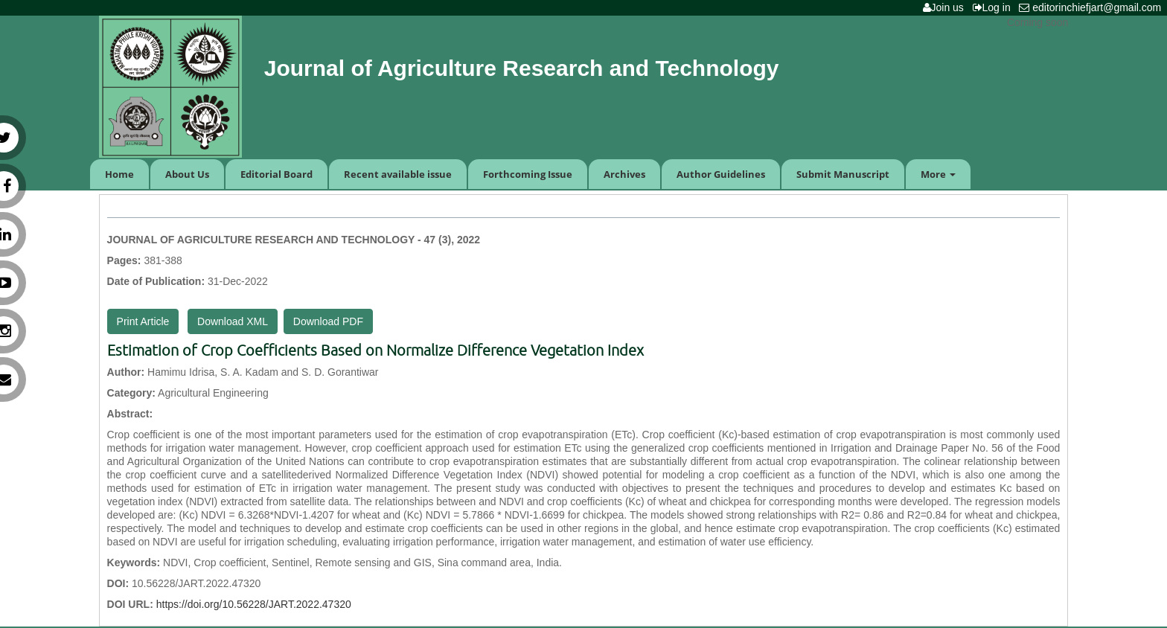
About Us (187, 174)
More (938, 174)
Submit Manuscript (842, 174)
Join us (946, 7)
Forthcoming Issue (527, 174)
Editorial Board (276, 174)
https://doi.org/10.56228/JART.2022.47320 (253, 604)
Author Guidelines (721, 174)
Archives (624, 174)
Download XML (232, 321)
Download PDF (328, 321)
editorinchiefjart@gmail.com (1093, 7)
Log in (995, 7)
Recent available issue (398, 174)
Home (119, 174)
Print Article (143, 321)
